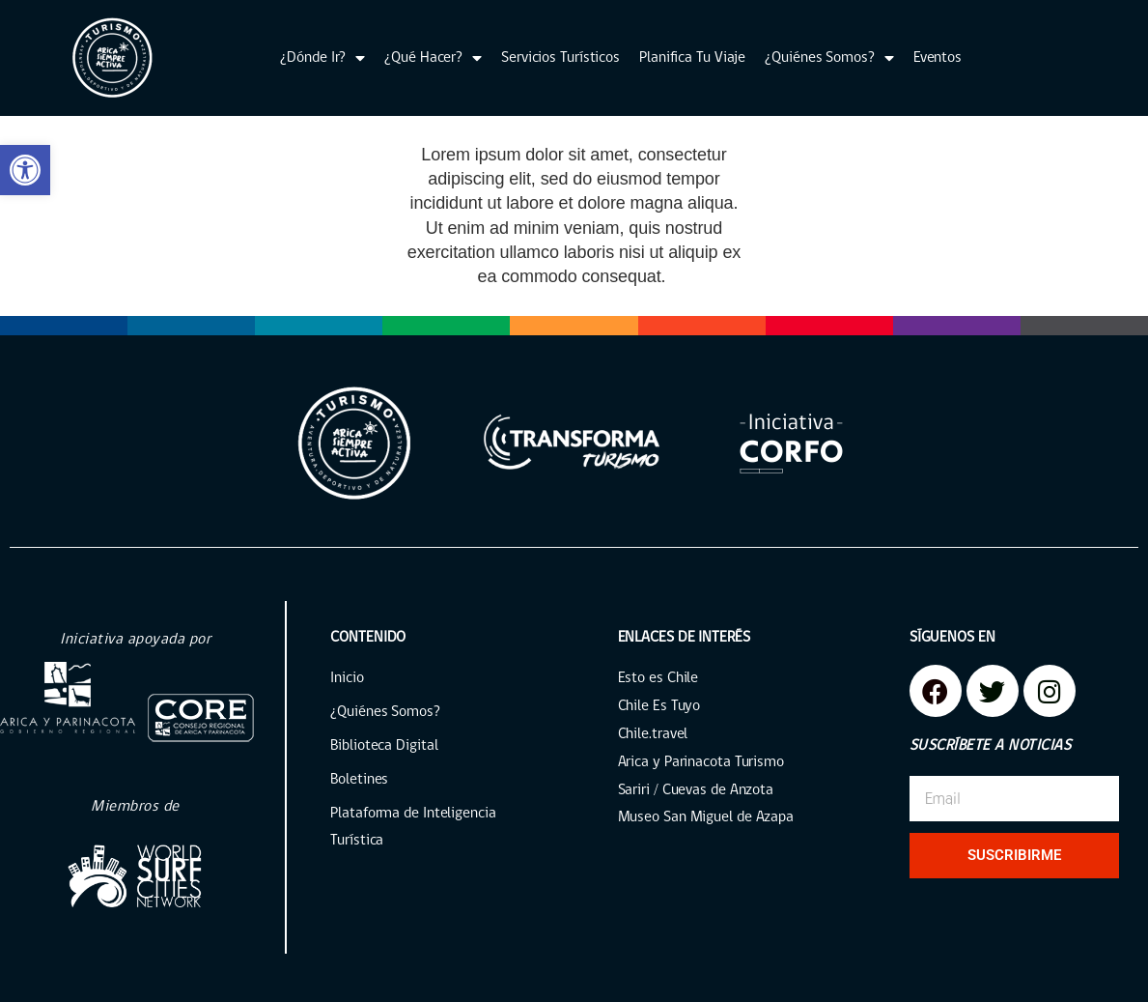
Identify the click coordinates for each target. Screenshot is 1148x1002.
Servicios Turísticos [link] (560, 58)
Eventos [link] (937, 58)
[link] (25, 170)
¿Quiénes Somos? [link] (829, 58)
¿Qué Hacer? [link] (433, 58)
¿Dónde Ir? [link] (322, 58)
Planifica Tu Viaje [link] (692, 58)
